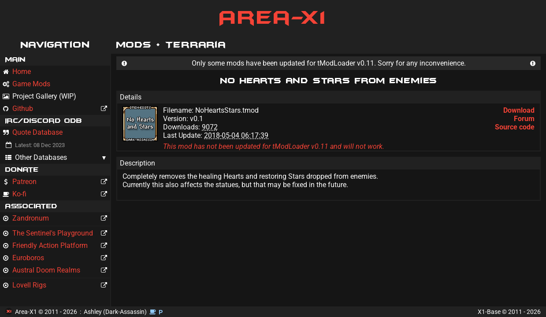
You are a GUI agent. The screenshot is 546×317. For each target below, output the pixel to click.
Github (56, 109)
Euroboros (56, 258)
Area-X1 (273, 17)
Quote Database (33, 132)
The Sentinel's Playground (56, 233)
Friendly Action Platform (56, 246)
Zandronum (56, 218)
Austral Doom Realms (56, 270)
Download (519, 110)
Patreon (56, 182)
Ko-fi (56, 194)
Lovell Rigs (56, 285)
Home (17, 71)
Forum (524, 118)
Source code (515, 127)
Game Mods (26, 84)
